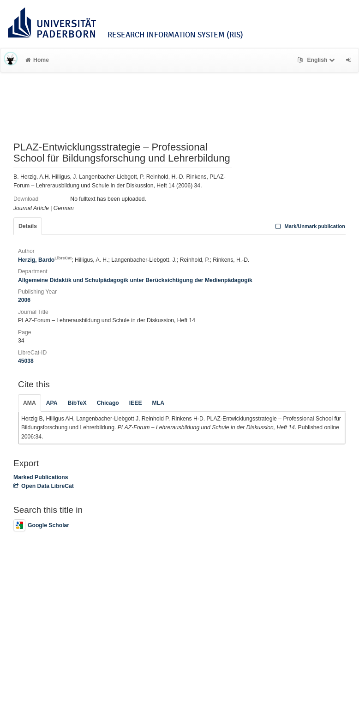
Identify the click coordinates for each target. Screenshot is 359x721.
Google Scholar (41, 525)
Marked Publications (40, 477)
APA (52, 403)
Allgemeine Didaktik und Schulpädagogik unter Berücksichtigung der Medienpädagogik (135, 280)
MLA (158, 403)
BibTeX (77, 403)
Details (27, 226)
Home (37, 60)
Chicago (108, 403)
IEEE (135, 403)
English (317, 60)
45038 (26, 361)
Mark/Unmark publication (309, 226)
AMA (29, 403)
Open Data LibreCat (43, 486)
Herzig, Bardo (45, 260)
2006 (24, 300)
